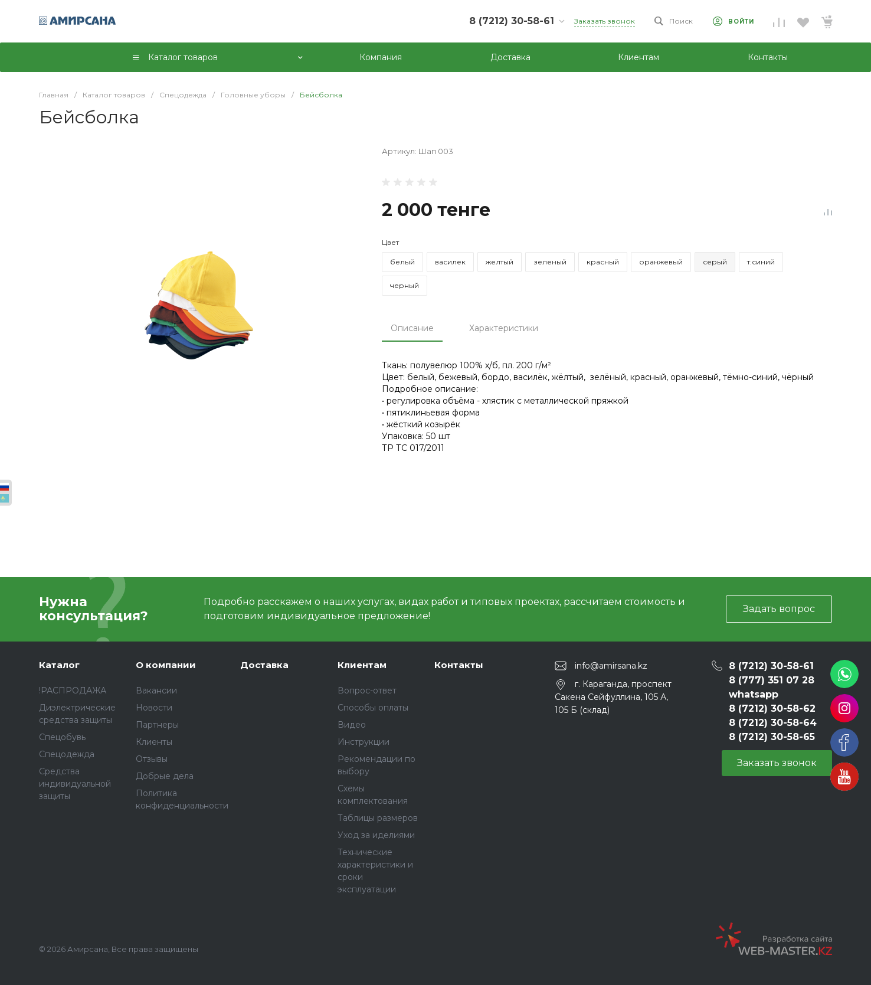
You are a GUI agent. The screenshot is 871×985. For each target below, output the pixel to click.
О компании (166, 664)
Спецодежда (66, 754)
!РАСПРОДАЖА (72, 690)
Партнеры (157, 724)
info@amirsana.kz (611, 665)
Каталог (59, 664)
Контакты (458, 664)
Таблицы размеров (378, 818)
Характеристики (503, 328)
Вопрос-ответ (367, 690)
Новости (154, 707)
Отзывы (152, 759)
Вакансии (156, 690)
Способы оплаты (373, 707)
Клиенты (154, 742)
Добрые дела (165, 776)
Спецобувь (62, 737)
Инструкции (363, 742)
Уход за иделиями (376, 835)
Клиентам (362, 664)
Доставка (264, 664)
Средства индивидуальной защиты (75, 783)
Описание (412, 328)
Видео (352, 724)
